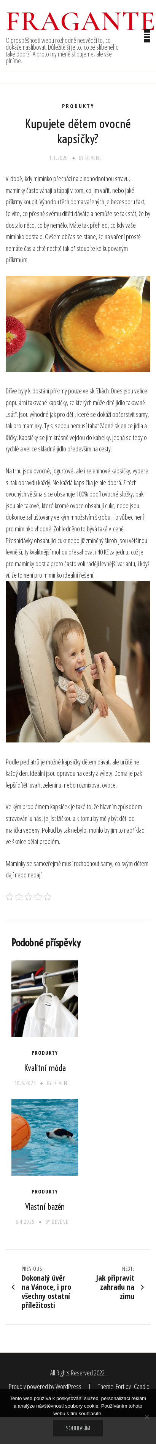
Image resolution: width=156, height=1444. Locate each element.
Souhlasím (78, 1428)
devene (93, 157)
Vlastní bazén (45, 1206)
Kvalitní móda (45, 1068)
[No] (146, 1417)
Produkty (78, 106)
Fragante (81, 21)
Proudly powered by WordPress (46, 1386)
